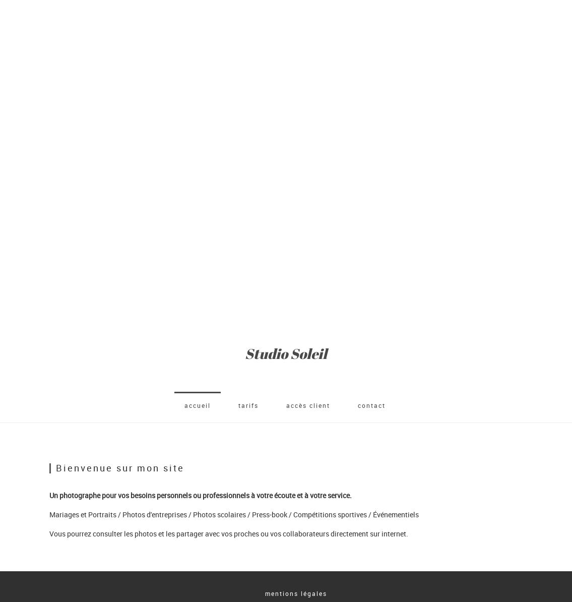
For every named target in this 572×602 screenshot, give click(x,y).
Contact (372, 405)
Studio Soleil (286, 354)
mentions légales (296, 593)
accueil (197, 405)
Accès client (308, 405)
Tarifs (248, 405)
